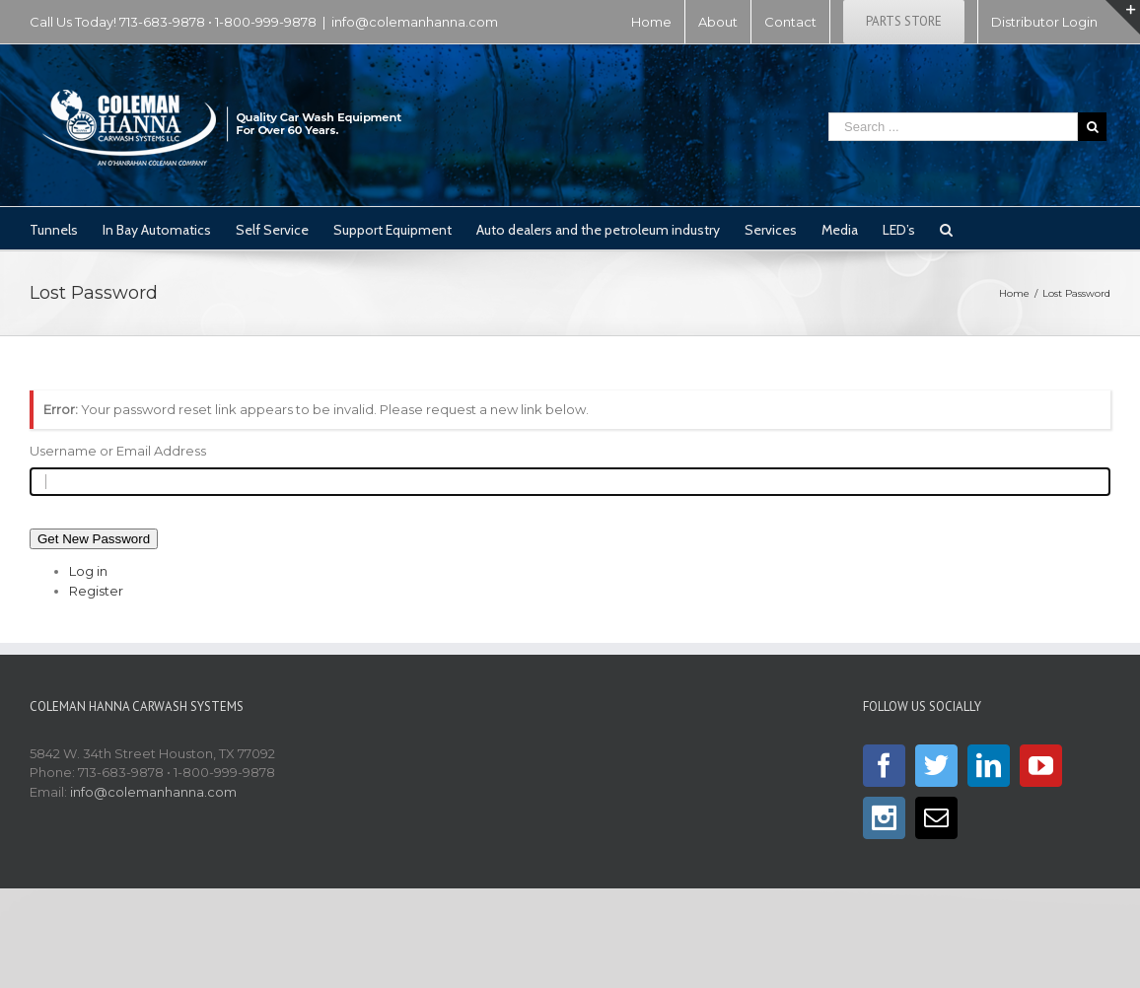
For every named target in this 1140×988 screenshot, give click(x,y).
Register (96, 591)
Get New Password (93, 538)
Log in (88, 571)
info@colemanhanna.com (414, 22)
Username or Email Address (118, 451)
